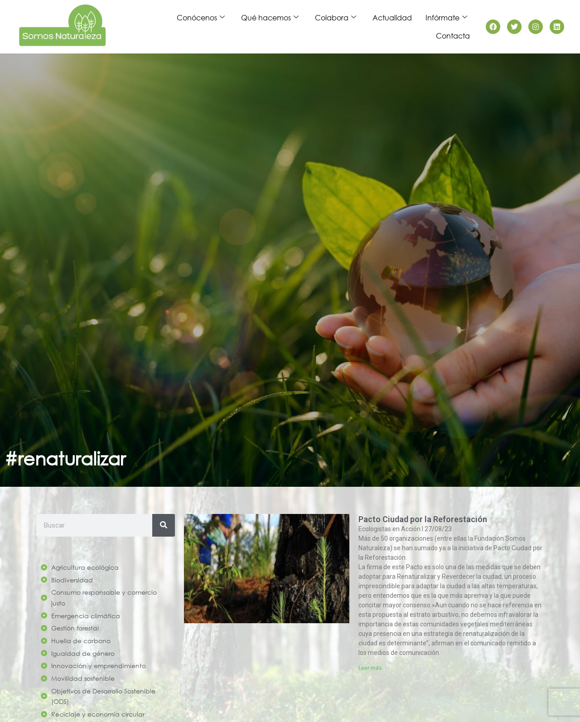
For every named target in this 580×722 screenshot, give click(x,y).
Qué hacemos (270, 18)
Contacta (453, 35)
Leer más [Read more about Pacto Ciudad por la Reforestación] (370, 668)
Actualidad (392, 17)
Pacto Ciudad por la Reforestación (422, 519)
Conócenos (201, 18)
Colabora (335, 18)
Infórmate (446, 18)
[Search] (163, 525)
